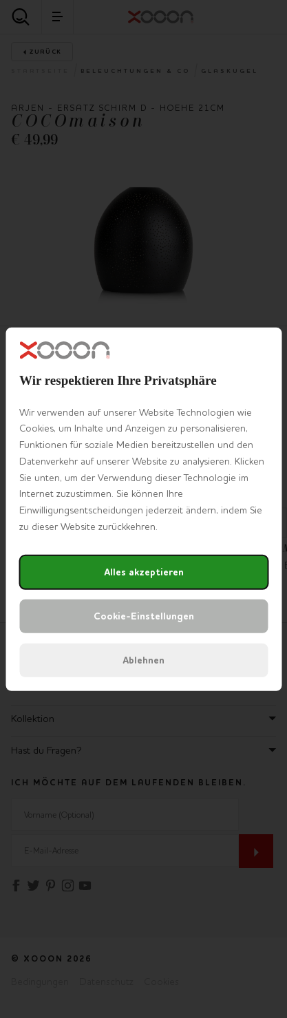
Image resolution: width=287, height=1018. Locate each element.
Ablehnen (143, 660)
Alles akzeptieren (144, 572)
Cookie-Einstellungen (144, 616)
